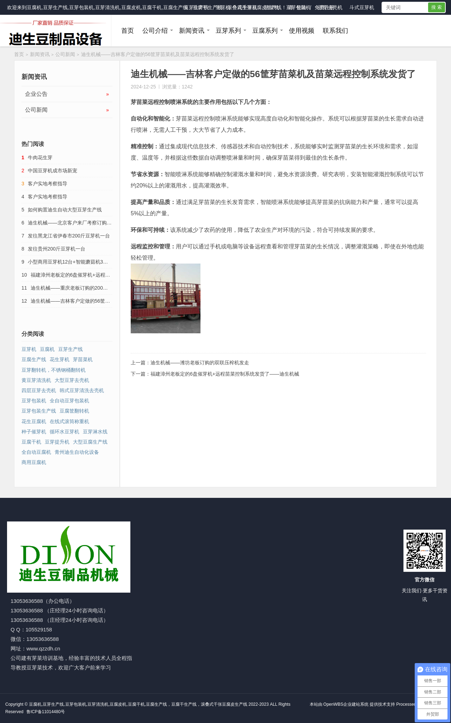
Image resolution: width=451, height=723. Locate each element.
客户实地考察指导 (47, 183)
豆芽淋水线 (95, 431)
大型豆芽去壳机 (72, 380)
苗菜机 (271, 7)
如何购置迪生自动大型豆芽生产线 (65, 209)
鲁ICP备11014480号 (45, 711)
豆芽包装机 (298, 7)
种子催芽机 (33, 431)
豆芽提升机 (57, 442)
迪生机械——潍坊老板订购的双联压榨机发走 (199, 362)
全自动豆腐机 (36, 452)
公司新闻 (65, 54)
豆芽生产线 (196, 7)
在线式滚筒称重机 (69, 421)
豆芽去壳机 (330, 7)
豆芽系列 (228, 30)
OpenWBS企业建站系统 (346, 704)
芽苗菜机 (83, 359)
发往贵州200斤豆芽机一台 (56, 249)
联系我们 (335, 30)
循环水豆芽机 (64, 431)
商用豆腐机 (33, 462)
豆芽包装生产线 (38, 411)
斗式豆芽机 (362, 7)
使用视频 (301, 30)
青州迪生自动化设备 (77, 452)
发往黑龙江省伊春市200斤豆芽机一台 (69, 236)
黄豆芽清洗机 (36, 380)
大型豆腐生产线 (90, 442)
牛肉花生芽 (40, 157)
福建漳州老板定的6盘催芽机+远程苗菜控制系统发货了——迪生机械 (224, 374)
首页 (127, 30)
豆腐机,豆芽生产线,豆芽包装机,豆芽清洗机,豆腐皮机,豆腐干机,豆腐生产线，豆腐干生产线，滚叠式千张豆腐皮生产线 (154, 7)
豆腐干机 (31, 442)
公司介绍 (155, 30)
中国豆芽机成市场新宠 (52, 170)
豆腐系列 (265, 30)
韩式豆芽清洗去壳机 (82, 390)
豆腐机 (47, 349)
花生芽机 (247, 7)
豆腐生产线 (33, 359)
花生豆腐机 (33, 421)
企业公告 (67, 94)
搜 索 (436, 7)
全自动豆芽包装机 (69, 400)
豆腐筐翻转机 (74, 411)
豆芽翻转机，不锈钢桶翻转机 (53, 370)
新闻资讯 (191, 30)
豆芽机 (223, 7)
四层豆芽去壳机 (38, 390)
